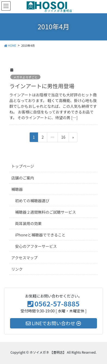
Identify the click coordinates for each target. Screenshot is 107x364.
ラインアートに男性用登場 (42, 86)
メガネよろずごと (25, 77)
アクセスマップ (24, 257)
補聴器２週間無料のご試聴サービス (45, 212)
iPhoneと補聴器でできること (40, 235)
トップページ (22, 166)
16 (63, 138)
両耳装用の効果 (28, 223)
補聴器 (17, 189)
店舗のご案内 (22, 178)
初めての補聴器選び (32, 200)
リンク (17, 269)
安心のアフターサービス (36, 246)
